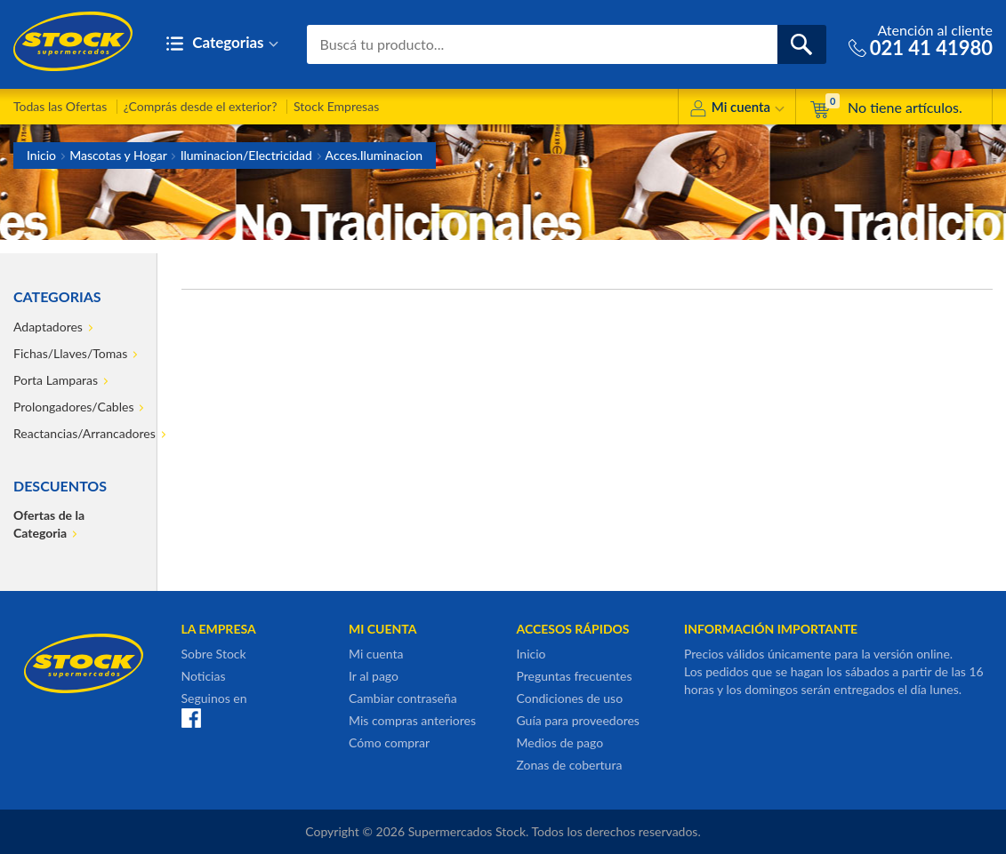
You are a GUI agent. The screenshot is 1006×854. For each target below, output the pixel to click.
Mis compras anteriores (412, 720)
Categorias (221, 44)
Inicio (41, 155)
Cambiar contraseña (403, 698)
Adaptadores (48, 326)
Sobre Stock (213, 653)
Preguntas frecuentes (574, 675)
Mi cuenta (737, 110)
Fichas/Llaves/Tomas (70, 353)
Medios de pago (560, 742)
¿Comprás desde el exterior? (201, 106)
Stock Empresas (336, 106)
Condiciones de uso (570, 698)
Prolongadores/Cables (73, 406)
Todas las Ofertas (60, 106)
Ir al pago (373, 675)
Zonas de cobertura (570, 764)
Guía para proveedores (578, 720)
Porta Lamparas (55, 379)
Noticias (203, 675)
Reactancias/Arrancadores (77, 433)
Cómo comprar (389, 742)
